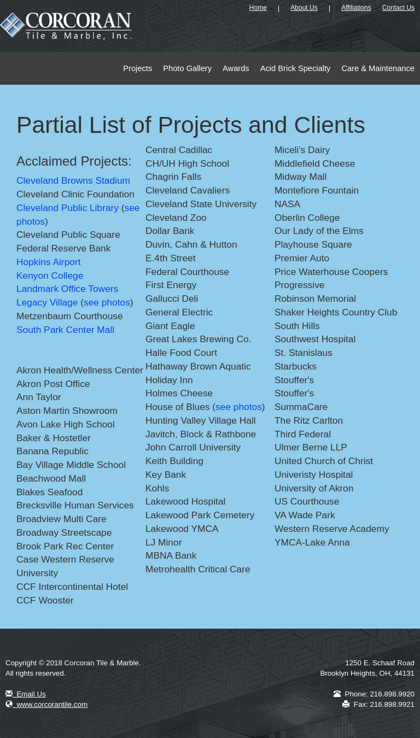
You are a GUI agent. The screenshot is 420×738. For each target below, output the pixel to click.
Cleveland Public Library (67, 207)
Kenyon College (49, 275)
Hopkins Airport (48, 261)
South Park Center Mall (65, 329)
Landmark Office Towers (67, 288)
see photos (107, 302)
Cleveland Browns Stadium (73, 180)
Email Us (25, 694)
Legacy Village (47, 302)
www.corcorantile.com (46, 704)
